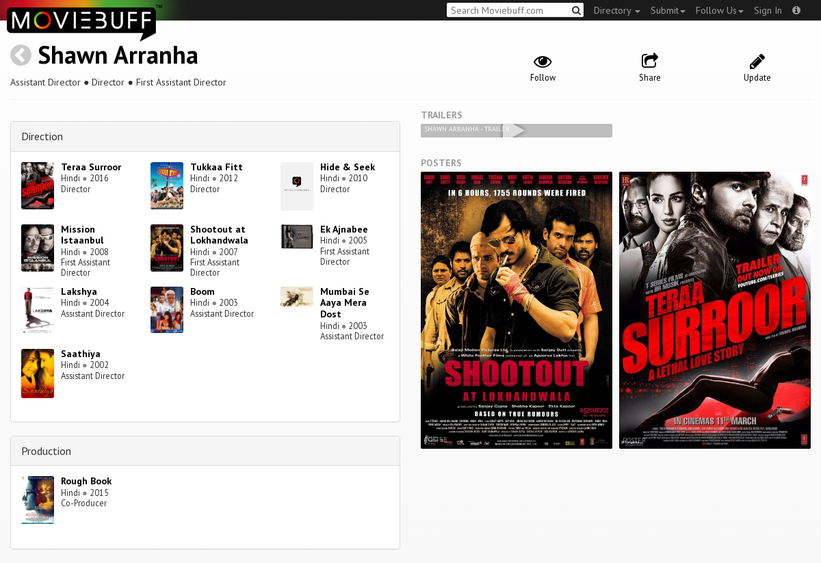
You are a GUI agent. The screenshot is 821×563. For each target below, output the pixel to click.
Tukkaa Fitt (216, 167)
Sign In (768, 10)
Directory (617, 10)
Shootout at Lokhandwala (219, 235)
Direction (42, 136)
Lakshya (79, 291)
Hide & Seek (347, 167)
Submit (668, 10)
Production (46, 451)
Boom (202, 291)
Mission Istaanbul (82, 235)
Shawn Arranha (118, 54)
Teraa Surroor (91, 167)
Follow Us (720, 10)
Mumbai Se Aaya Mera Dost (344, 303)
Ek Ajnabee (344, 229)
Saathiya (81, 354)
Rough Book (86, 481)
